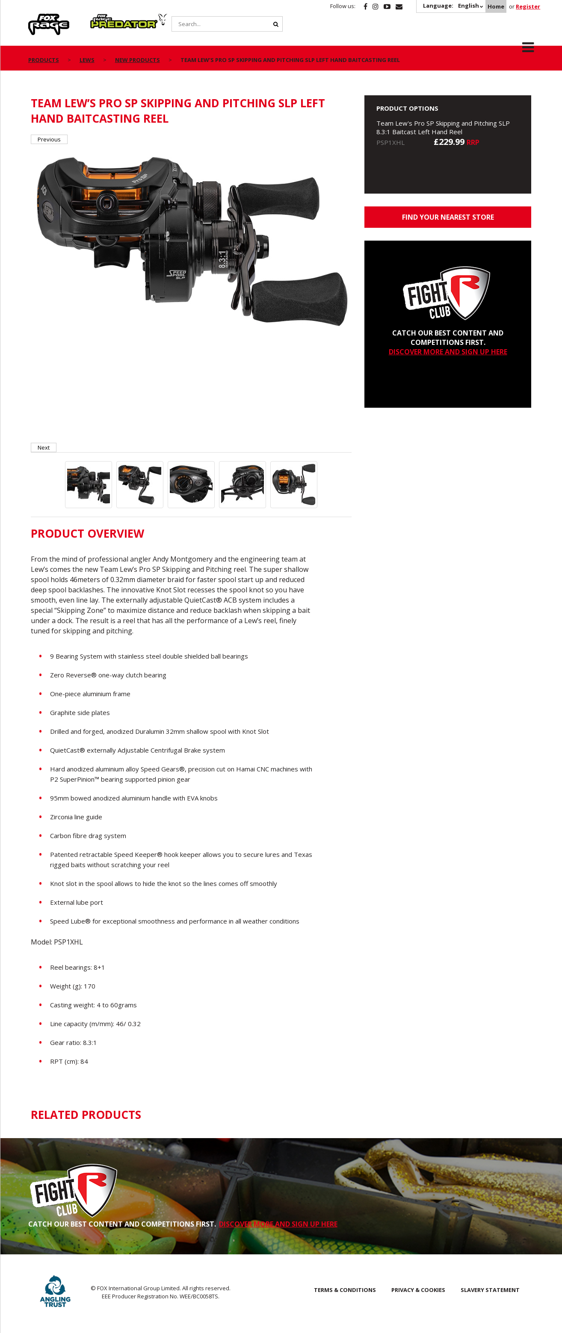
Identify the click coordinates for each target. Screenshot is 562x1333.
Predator (104, 18)
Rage (36, 18)
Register (528, 6)
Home (496, 6)
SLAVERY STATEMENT (490, 1290)
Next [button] (44, 447)
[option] (191, 239)
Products (43, 60)
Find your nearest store (448, 217)
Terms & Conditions (345, 1290)
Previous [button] (49, 139)
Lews (87, 60)
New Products (137, 60)
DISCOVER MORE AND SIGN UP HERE (448, 351)
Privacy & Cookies (418, 1290)
